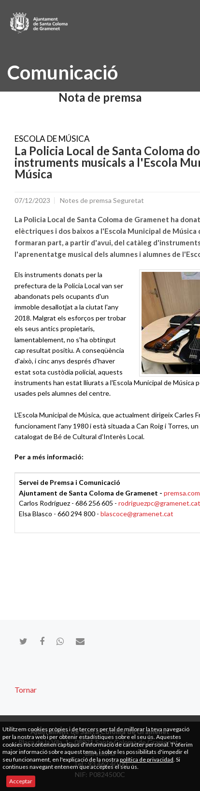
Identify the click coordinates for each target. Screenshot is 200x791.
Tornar (25, 689)
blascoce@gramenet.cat (136, 513)
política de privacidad (146, 759)
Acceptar (20, 781)
